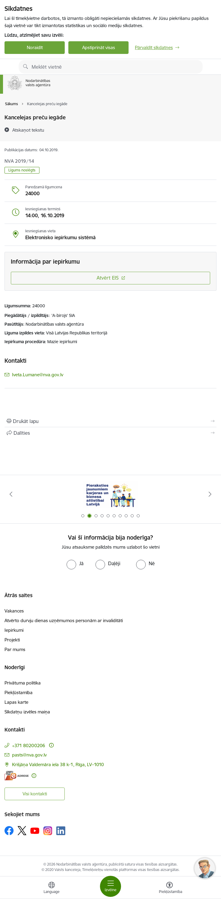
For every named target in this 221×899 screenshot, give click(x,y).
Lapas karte (16, 702)
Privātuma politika (23, 683)
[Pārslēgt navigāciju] (110, 886)
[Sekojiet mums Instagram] (47, 830)
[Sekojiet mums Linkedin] (60, 830)
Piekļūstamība (19, 692)
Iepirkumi (14, 630)
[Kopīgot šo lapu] (110, 433)
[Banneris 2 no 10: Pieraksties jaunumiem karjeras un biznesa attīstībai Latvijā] (110, 494)
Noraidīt (35, 47)
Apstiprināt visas (98, 47)
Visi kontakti (35, 794)
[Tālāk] (210, 494)
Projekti (12, 640)
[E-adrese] (17, 776)
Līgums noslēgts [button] (22, 170)
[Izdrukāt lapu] (110, 421)
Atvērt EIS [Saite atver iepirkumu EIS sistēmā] (108, 278)
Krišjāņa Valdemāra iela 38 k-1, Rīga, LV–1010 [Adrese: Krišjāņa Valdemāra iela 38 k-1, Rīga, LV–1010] (58, 764)
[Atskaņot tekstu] (28, 129)
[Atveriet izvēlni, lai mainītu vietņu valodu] (51, 888)
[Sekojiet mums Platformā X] (21, 830)
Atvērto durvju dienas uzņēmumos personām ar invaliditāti (64, 620)
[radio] (75, 563)
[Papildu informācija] (51, 745)
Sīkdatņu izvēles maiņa (27, 712)
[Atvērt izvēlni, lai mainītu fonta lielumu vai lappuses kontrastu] (169, 888)
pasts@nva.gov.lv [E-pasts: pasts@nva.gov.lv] (29, 755)
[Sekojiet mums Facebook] (9, 830)
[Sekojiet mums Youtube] (34, 830)
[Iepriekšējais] (11, 494)
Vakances (14, 611)
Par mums (15, 649)
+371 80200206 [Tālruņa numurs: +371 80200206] (28, 745)
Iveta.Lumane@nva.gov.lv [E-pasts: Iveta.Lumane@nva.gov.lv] (37, 374)
